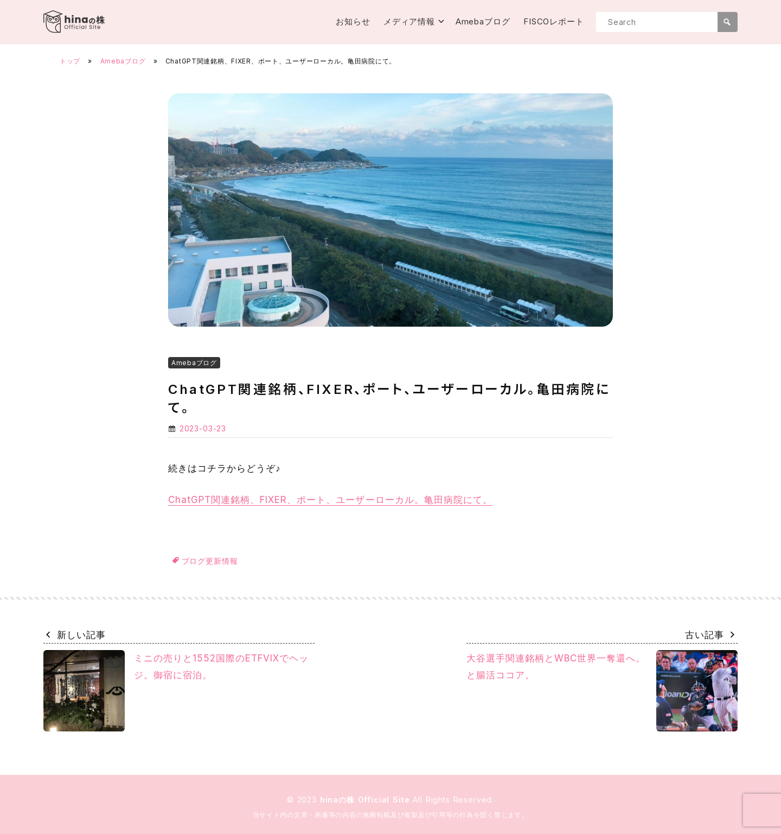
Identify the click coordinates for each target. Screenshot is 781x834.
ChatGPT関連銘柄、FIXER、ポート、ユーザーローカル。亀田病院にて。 (330, 499)
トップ (70, 61)
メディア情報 (409, 21)
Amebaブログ (483, 21)
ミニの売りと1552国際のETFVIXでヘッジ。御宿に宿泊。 (176, 690)
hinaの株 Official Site (366, 799)
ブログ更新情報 (210, 560)
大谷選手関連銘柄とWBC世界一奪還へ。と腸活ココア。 (602, 690)
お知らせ (353, 21)
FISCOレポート (553, 21)
